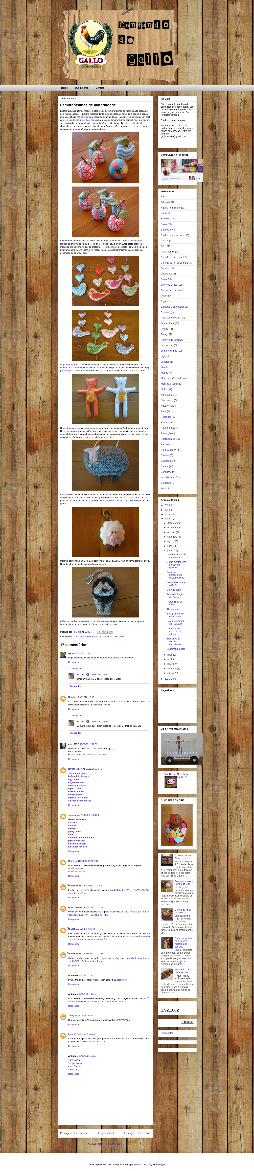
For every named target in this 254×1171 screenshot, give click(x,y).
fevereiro (172, 668)
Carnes (165, 240)
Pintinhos (119, 636)
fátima (71, 653)
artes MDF (73, 744)
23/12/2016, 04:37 (95, 769)
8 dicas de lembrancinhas (77, 120)
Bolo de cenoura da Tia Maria (175, 622)
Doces (164, 295)
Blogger (161, 1164)
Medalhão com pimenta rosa (182, 971)
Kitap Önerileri (75, 1066)
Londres (165, 361)
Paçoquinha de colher (174, 603)
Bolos (164, 224)
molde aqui (66, 370)
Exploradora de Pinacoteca (183, 857)
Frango (164, 334)
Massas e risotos (170, 383)
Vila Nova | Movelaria (176, 774)
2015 (167, 505)
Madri (164, 367)
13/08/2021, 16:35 (87, 975)
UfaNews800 (74, 861)
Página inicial (106, 1133)
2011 (167, 678)
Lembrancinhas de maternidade (176, 556)
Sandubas (166, 472)
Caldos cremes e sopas (173, 235)
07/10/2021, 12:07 (87, 994)
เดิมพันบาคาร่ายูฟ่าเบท (92, 961)
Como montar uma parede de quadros (176, 565)
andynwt (138, 1164)
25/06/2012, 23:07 (99, 721)
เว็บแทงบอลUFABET (99, 915)
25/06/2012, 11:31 (84, 653)
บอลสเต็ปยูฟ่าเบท (78, 939)
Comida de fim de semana (174, 262)
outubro (171, 532)
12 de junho (173, 609)
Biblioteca (166, 218)
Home (64, 87)
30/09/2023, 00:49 (86, 1034)
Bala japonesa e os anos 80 (175, 615)
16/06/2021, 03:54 (94, 953)
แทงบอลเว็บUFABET (131, 911)
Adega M (165, 202)
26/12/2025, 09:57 (87, 1056)
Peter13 (72, 1034)
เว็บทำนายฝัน (123, 1020)
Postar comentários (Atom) (109, 1144)
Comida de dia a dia (171, 257)
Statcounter (167, 1033)
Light (163, 356)
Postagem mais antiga (137, 1133)
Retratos (165, 444)
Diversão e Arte (169, 284)
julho (170, 546)
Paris (163, 411)
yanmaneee (74, 815)
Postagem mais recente (74, 1133)
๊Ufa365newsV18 (76, 885)
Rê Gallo (81, 674)
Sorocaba (166, 482)
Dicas (75, 636)
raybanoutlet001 (76, 769)
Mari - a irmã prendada (173, 378)
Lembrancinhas (106, 636)
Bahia (164, 213)
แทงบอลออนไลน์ (96, 1001)
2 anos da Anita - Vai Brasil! (183, 911)
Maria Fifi (182, 777)
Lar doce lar (167, 345)
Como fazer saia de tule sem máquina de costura (183, 942)
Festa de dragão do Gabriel (175, 596)
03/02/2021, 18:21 (91, 861)
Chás (164, 246)
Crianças (165, 268)
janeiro (171, 673)
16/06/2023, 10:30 (84, 1015)
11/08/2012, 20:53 (88, 744)
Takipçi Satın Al (75, 1063)
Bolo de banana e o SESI (176, 584)
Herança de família (171, 339)
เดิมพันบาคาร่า (123, 890)
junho (170, 550)
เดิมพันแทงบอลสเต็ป (97, 939)
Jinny (71, 1015)
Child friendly (168, 251)
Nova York (166, 405)
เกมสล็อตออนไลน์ (76, 871)
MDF (104, 754)
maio (170, 654)
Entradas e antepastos (172, 306)
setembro (172, 536)
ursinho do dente (70, 428)
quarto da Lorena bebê (73, 364)
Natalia (72, 697)
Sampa (164, 466)
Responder (73, 662)
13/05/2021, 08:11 (94, 885)
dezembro (172, 523)
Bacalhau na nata (176, 649)
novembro (172, 527)
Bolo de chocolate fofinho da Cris (184, 882)
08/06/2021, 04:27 (94, 929)
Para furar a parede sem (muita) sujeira (175, 575)
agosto (171, 541)
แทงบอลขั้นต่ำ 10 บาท (115, 1001)
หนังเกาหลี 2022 (97, 1041)
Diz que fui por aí (170, 290)
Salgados (166, 461)
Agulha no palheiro (171, 207)
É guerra (165, 301)
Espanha (165, 312)
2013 (167, 514)
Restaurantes (168, 439)
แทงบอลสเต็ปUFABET (139, 936)
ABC (163, 196)
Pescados (166, 417)
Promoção (166, 433)
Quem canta (81, 87)
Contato (100, 87)
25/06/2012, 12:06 (85, 697)
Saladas (165, 455)
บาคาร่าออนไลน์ (141, 890)
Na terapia (166, 395)
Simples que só (169, 477)
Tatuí (163, 488)
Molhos (165, 389)
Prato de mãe (168, 427)
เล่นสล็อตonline (75, 868)
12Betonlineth (120, 980)
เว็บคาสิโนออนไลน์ (77, 893)
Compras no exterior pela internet (174, 631)
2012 (167, 519)
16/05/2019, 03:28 (90, 815)
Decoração (166, 273)
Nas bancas (167, 400)
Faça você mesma (88, 636)
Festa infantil (167, 323)
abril (169, 659)
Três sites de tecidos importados (174, 641)
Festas (164, 328)
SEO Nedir (73, 1069)
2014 (167, 510)
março (171, 663)
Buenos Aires (168, 229)
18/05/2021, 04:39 (94, 907)
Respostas (77, 668)
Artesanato (92, 754)
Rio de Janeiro (168, 450)
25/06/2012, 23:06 (99, 674)
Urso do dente (174, 589)
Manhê (164, 372)
